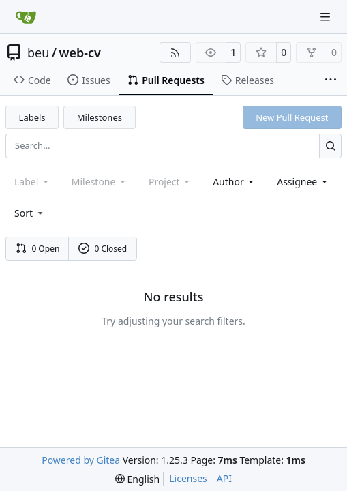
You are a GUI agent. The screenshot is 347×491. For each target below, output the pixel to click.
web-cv (80, 52)
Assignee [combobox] (303, 181)
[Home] (26, 17)
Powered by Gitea (81, 459)
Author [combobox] (234, 181)
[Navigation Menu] (326, 16)
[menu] (29, 213)
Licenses (188, 478)
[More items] (331, 80)
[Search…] (330, 146)
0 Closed (102, 248)
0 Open (38, 248)
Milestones (99, 117)
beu (38, 52)
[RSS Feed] (175, 52)
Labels (32, 117)
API (224, 478)
